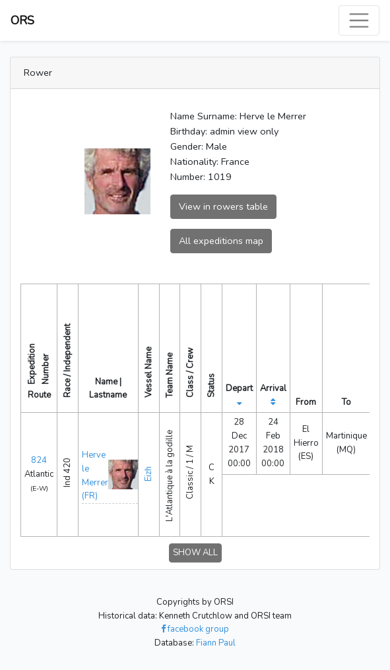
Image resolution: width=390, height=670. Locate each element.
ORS (22, 20)
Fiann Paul (216, 643)
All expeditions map (221, 240)
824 (39, 460)
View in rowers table (223, 206)
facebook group (195, 629)
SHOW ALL (195, 553)
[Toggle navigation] (359, 20)
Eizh (148, 473)
